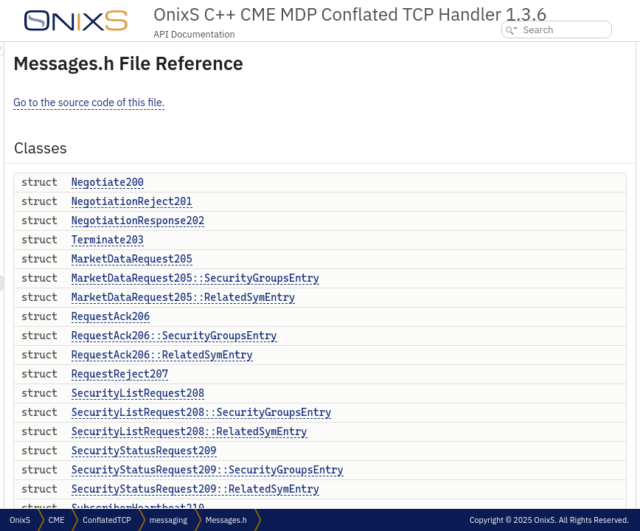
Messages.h (226, 520)
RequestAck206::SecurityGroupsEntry (359, 335)
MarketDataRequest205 (316, 259)
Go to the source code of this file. (273, 102)
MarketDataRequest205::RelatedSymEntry (368, 297)
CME (56, 520)
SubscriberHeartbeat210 (539, 341)
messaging (168, 520)
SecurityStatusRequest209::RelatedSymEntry (380, 489)
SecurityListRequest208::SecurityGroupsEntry (386, 412)
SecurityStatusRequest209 (328, 451)
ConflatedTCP (107, 520)
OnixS (498, 374)
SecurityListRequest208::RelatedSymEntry (374, 431)
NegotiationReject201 (316, 201)
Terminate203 (292, 240)
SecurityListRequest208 (322, 393)
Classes (491, 49)
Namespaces (501, 358)
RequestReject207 (304, 374)
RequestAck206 (295, 316)
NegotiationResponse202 (322, 220)
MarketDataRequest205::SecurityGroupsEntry (380, 278)
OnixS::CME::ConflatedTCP (540, 406)
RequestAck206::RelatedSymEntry (346, 355)
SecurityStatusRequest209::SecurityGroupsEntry (392, 470)
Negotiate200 (292, 182)
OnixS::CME (510, 390)
